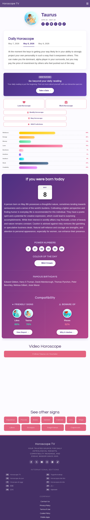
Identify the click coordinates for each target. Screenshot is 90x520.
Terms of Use (45, 497)
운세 (9, 478)
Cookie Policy (45, 501)
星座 (9, 474)
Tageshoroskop (54, 463)
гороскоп (51, 478)
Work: (4, 151)
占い (50, 474)
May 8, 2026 (28, 44)
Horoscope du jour (15, 467)
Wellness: (6, 121)
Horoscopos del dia (55, 467)
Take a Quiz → (45, 90)
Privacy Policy (45, 494)
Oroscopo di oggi (14, 470)
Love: (4, 134)
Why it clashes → (67, 320)
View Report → (23, 320)
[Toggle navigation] (87, 3)
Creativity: (6, 155)
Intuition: (5, 142)
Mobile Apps (45, 505)
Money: (5, 129)
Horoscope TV (10, 3)
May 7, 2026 (13, 44)
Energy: (5, 125)
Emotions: (6, 138)
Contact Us (45, 490)
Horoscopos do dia (55, 470)
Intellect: (5, 147)
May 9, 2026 (43, 44)
